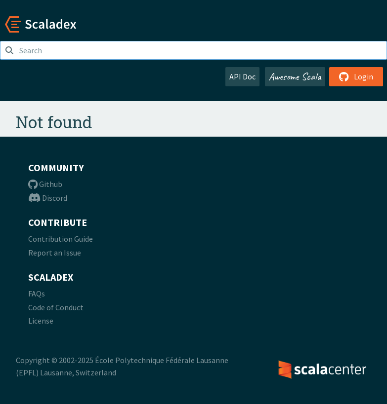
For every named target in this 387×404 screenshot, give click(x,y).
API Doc (242, 76)
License (40, 321)
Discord (47, 198)
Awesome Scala (295, 76)
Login (356, 76)
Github (45, 184)
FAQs (36, 293)
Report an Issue (54, 252)
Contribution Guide (60, 239)
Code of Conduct (56, 307)
